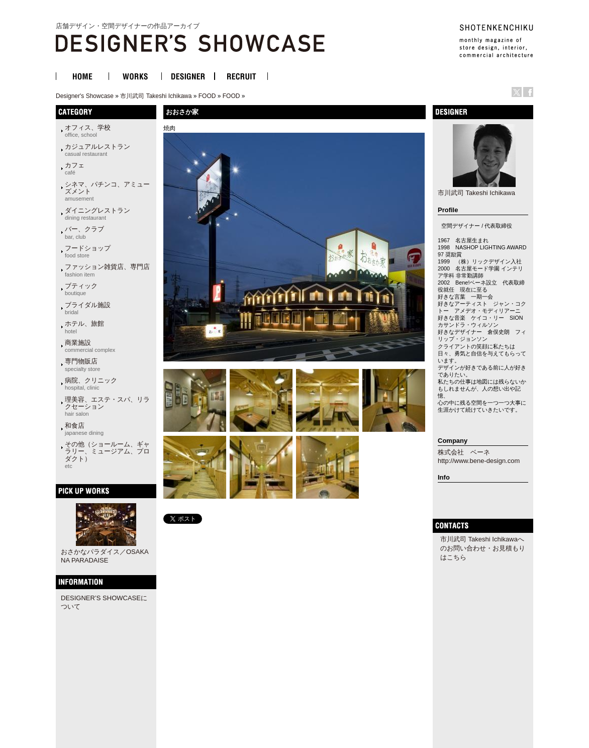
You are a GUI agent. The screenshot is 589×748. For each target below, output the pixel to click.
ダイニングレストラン (97, 214)
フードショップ (88, 251)
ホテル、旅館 (84, 327)
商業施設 (90, 346)
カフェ (74, 168)
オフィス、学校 (88, 131)
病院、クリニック (91, 384)
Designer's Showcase (85, 96)
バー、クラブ (84, 232)
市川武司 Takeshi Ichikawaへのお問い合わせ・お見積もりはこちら (482, 548)
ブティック (81, 289)
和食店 (84, 429)
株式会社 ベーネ (464, 452)
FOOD (207, 96)
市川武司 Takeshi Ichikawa (155, 96)
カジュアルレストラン (97, 150)
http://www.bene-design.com (479, 460)
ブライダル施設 (88, 308)
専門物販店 (82, 364)
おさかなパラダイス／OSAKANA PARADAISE (105, 556)
